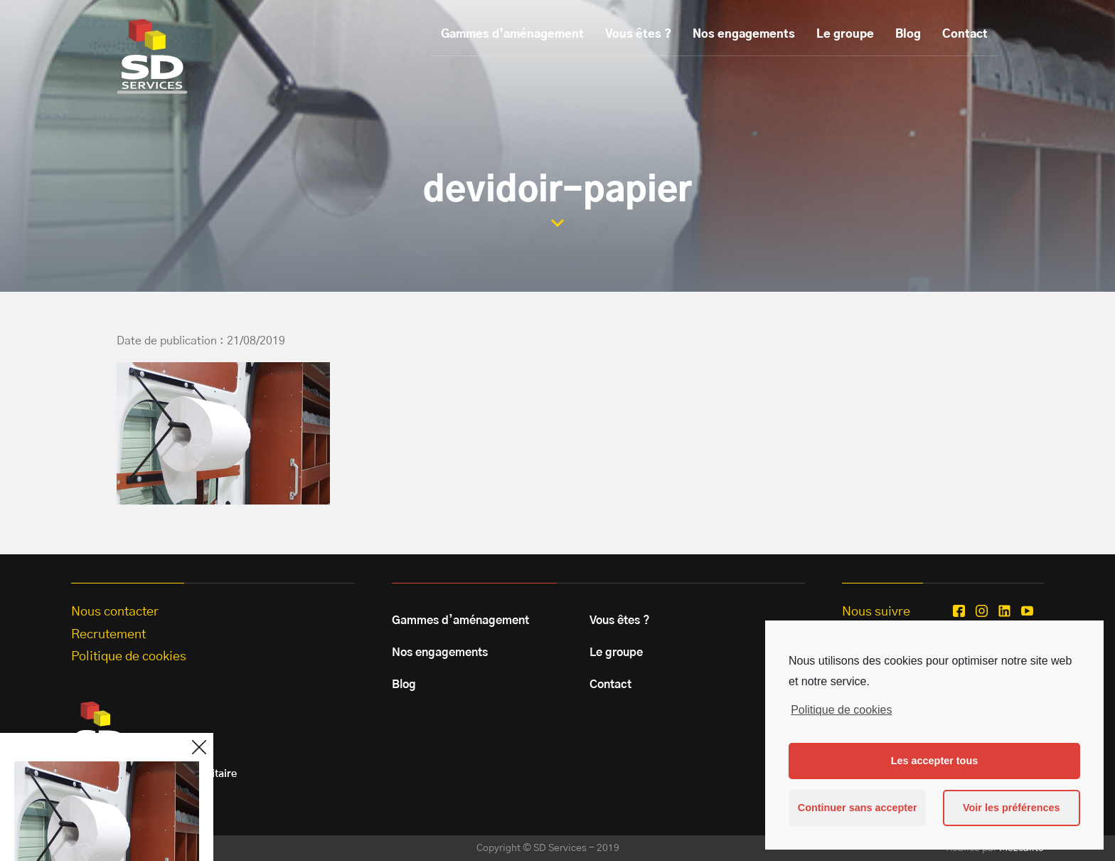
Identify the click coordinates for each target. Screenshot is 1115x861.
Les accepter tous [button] (934, 760)
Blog (908, 34)
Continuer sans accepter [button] (857, 807)
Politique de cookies (841, 710)
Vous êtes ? (638, 34)
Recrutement (108, 634)
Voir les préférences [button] (1011, 807)
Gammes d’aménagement (512, 34)
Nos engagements (744, 34)
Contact (965, 34)
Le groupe (845, 34)
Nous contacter (115, 612)
